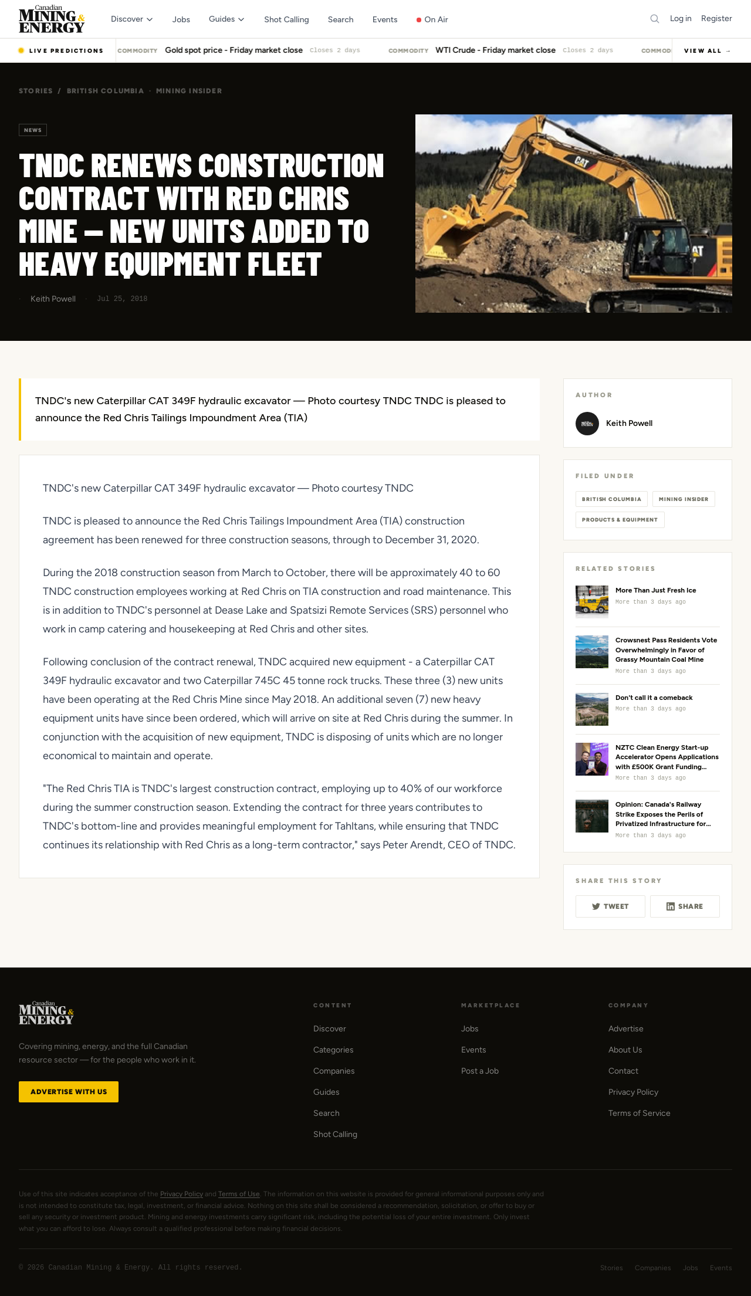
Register (716, 18)
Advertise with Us (69, 1092)
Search (326, 1113)
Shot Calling (335, 1134)
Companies (334, 1071)
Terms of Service (639, 1113)
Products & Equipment (620, 519)
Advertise (626, 1029)
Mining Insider (189, 91)
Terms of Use (239, 1194)
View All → (708, 51)
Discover (329, 1029)
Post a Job (480, 1071)
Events (473, 1050)
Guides (326, 1092)
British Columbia (105, 91)
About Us (625, 1050)
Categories (333, 1050)
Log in (681, 18)
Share (685, 906)
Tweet (610, 906)
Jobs (470, 1029)
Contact (623, 1071)
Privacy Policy (633, 1092)
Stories (36, 91)
